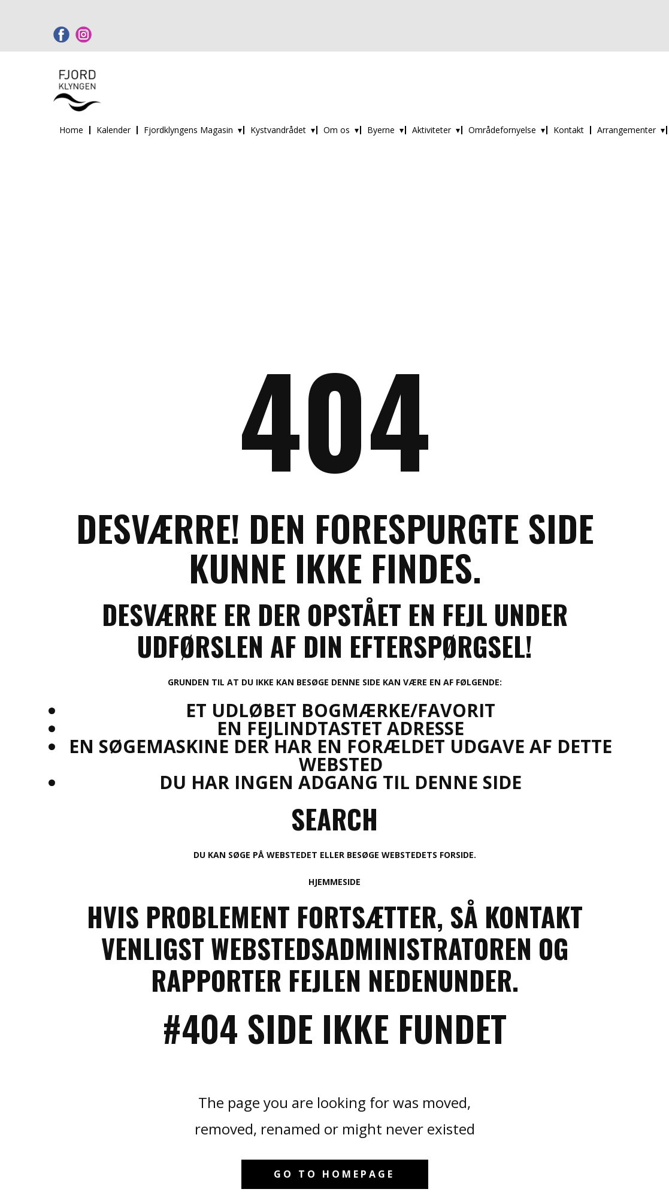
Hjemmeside (334, 881)
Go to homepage (334, 1174)
